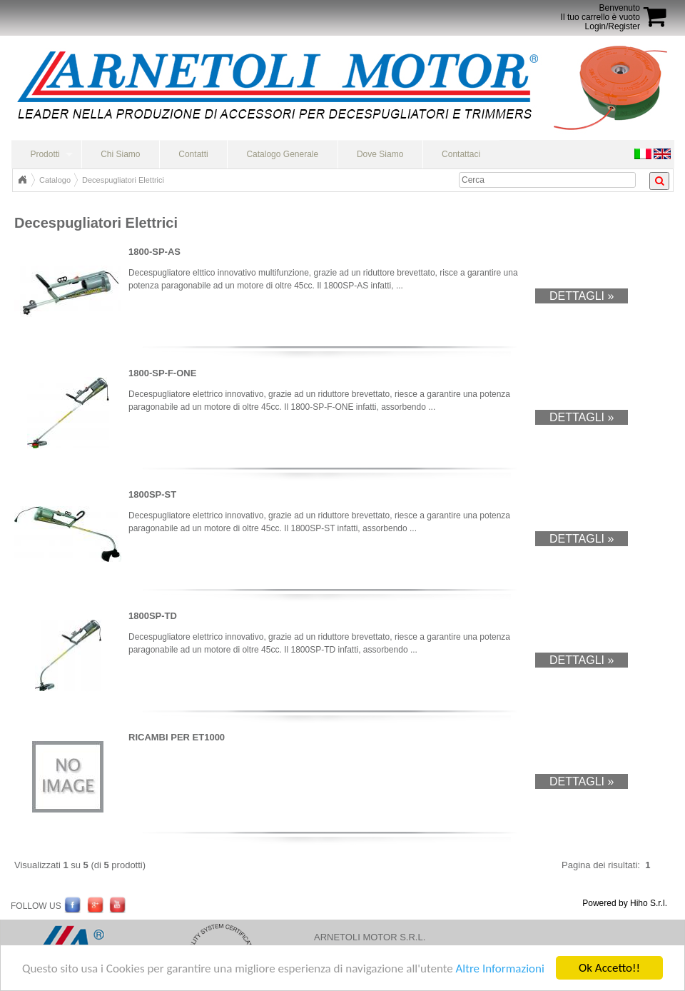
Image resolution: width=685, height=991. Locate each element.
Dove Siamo (380, 154)
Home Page (22, 180)
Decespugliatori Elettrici (123, 180)
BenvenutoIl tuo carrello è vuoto (600, 12)
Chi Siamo (120, 154)
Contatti (193, 154)
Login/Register (612, 26)
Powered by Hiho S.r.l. (624, 903)
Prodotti (44, 154)
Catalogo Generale (282, 154)
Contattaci (461, 154)
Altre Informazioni (499, 981)
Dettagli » (581, 296)
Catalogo (55, 180)
